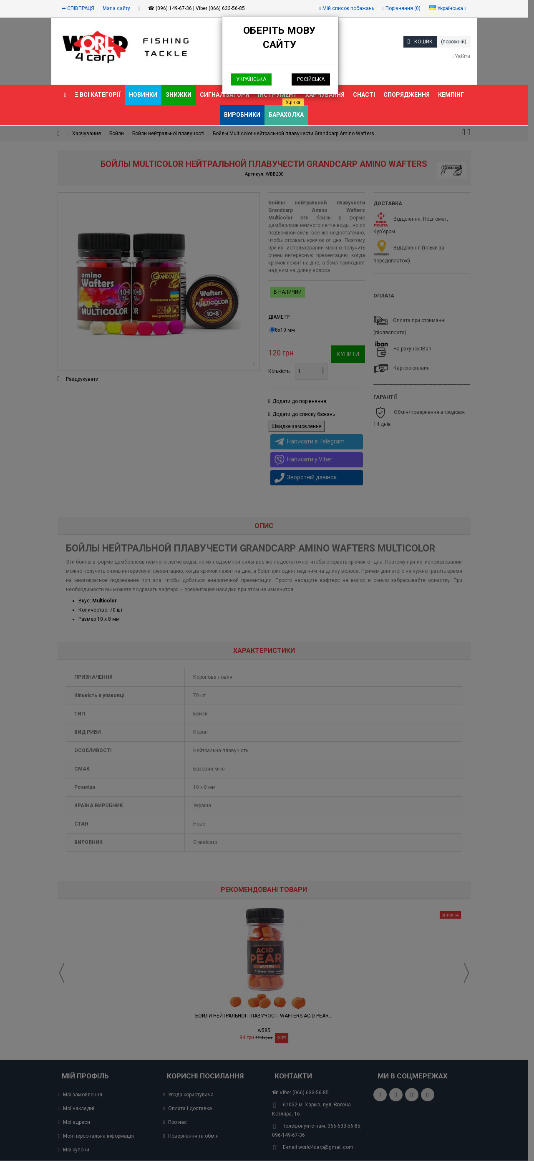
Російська (311, 79)
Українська (251, 79)
